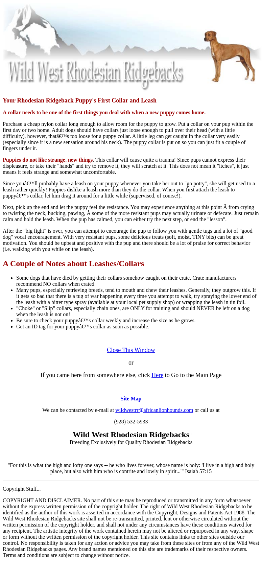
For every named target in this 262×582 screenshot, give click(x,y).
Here (157, 375)
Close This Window (131, 350)
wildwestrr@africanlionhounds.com (154, 410)
